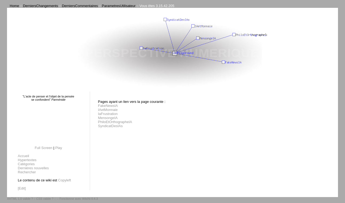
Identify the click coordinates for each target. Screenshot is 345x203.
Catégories (26, 164)
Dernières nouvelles (33, 168)
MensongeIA (108, 118)
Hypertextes (27, 160)
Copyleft (64, 180)
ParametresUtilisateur (119, 6)
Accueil (23, 156)
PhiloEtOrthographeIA (115, 122)
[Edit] (22, 188)
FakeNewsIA (108, 106)
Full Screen (44, 148)
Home (14, 6)
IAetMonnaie (108, 110)
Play (58, 148)
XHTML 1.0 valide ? (20, 198)
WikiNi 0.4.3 (90, 198)
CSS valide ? (44, 198)
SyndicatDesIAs (110, 126)
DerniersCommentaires (80, 6)
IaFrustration (108, 114)
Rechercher (27, 172)
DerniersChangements (40, 6)
